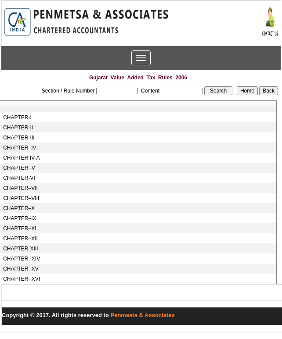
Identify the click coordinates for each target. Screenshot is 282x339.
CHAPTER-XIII (20, 249)
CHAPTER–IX (19, 218)
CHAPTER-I (17, 117)
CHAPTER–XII (20, 239)
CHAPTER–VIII (21, 198)
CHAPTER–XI (19, 228)
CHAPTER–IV (19, 148)
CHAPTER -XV (21, 269)
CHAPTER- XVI (21, 279)
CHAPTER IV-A (21, 158)
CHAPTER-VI (19, 178)
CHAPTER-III (18, 138)
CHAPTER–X (19, 208)
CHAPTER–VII (20, 188)
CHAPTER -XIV (21, 259)
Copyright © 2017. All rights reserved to (56, 315)
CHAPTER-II (18, 128)
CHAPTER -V (19, 168)
